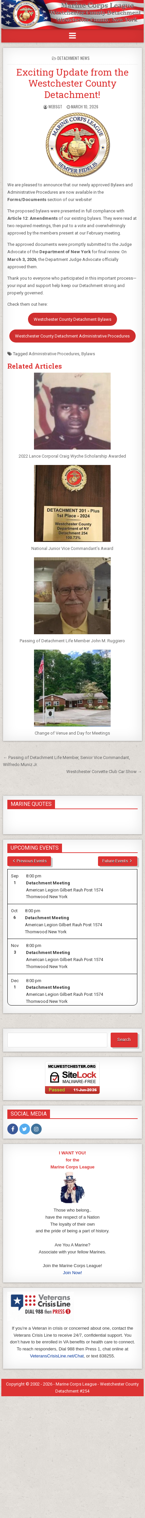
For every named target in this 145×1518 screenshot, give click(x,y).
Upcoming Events (35, 834)
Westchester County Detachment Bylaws (72, 319)
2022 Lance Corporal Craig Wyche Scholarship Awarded (72, 456)
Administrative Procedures (54, 353)
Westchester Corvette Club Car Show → (104, 771)
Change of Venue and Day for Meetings (72, 733)
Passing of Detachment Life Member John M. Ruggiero (72, 640)
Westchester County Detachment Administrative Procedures (72, 336)
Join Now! (72, 1258)
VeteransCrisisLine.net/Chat (57, 1341)
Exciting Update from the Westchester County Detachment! (72, 83)
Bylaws (88, 353)
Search (124, 1025)
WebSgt (55, 106)
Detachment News (73, 58)
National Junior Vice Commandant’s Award (72, 548)
